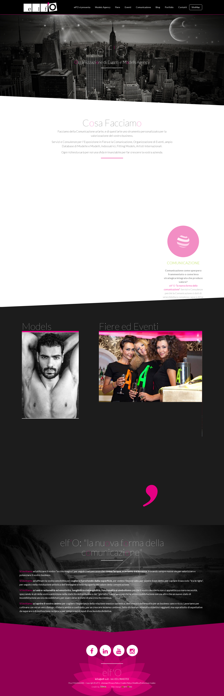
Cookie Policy (126, 683)
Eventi (128, 7)
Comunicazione (143, 7)
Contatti (182, 7)
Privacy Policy (114, 683)
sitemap (104, 683)
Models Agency (102, 7)
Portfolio (169, 7)
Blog (158, 7)
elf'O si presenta (82, 7)
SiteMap (196, 7)
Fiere (117, 7)
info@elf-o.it (102, 678)
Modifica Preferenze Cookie (144, 683)
